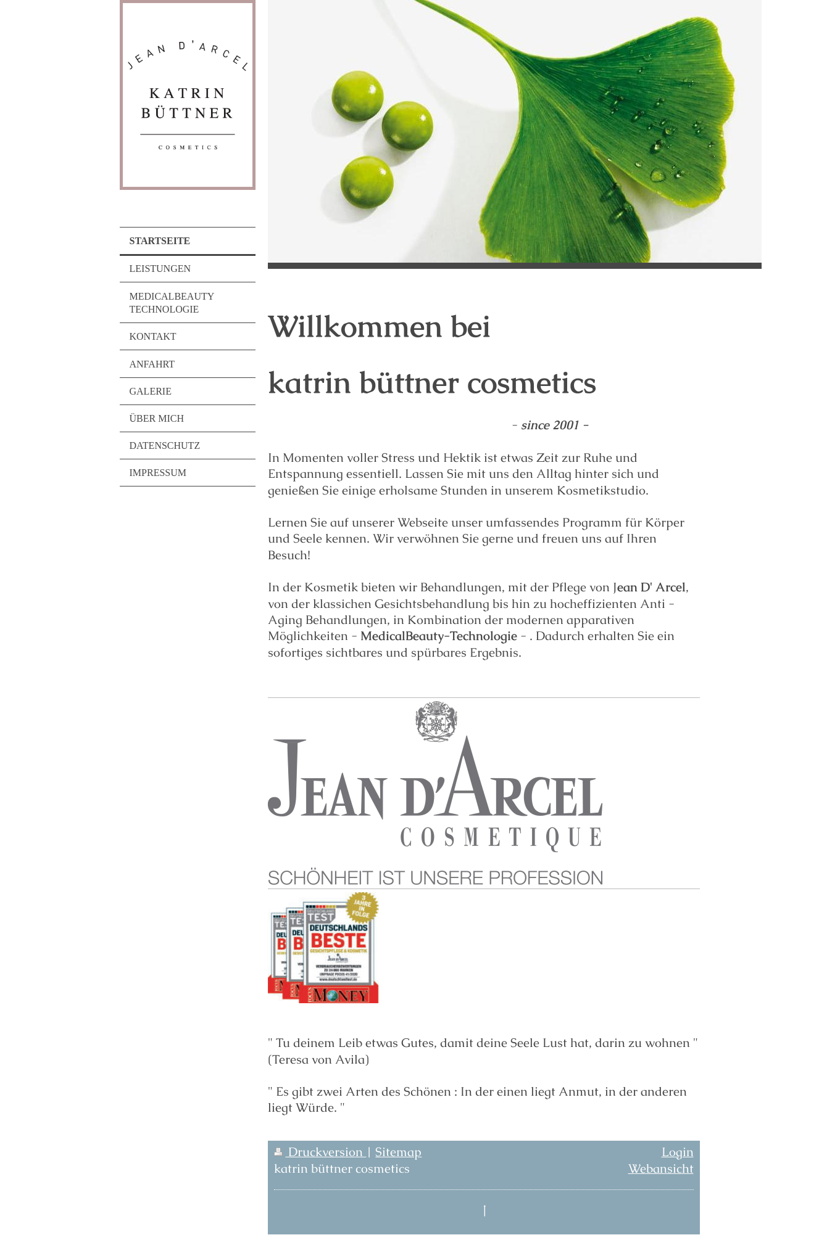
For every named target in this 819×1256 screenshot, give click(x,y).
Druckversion (320, 1152)
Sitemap (398, 1152)
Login (678, 1152)
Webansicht (661, 1168)
